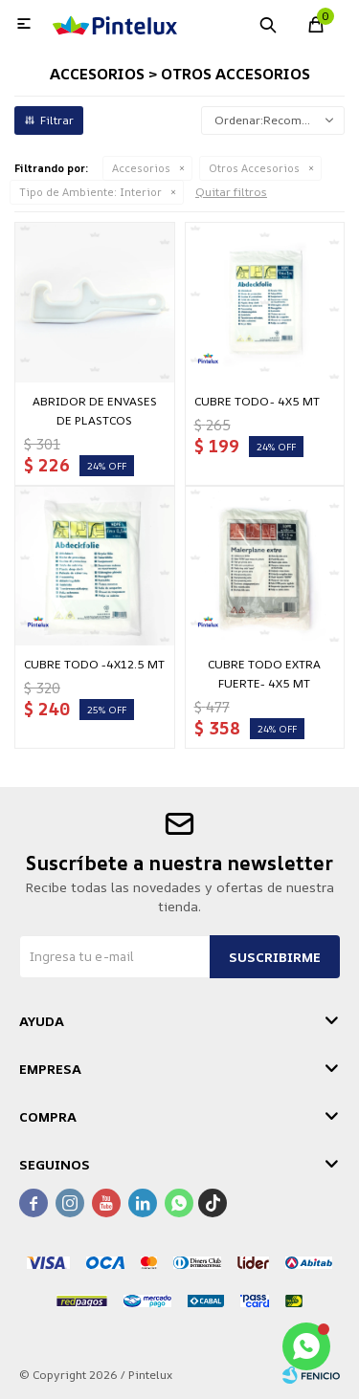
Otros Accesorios (254, 168)
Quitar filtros (231, 192)
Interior (90, 192)
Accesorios (141, 168)
